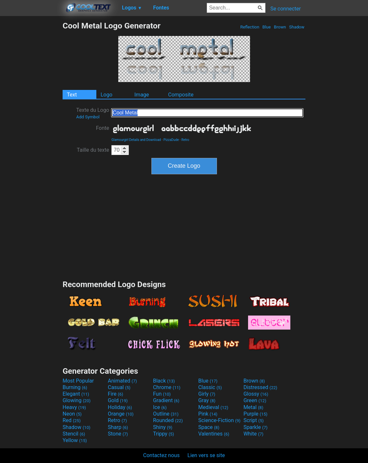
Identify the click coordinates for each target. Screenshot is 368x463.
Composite (181, 95)
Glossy (255, 394)
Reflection (249, 27)
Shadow (296, 27)
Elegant (76, 394)
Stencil (74, 434)
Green (254, 400)
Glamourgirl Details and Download (136, 140)
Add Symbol (87, 116)
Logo (106, 95)
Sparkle (255, 427)
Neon (72, 414)
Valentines (213, 434)
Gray (206, 400)
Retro (185, 140)
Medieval (213, 407)
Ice (159, 407)
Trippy (163, 434)
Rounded (168, 420)
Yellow (75, 440)
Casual (119, 387)
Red (72, 420)
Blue (266, 27)
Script (253, 420)
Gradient (166, 400)
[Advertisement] (31, 119)
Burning (75, 387)
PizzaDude (171, 140)
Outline (166, 414)
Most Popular (78, 381)
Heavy (74, 407)
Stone (118, 434)
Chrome (167, 387)
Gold (118, 400)
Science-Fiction (219, 420)
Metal (253, 407)
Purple (255, 414)
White (253, 434)
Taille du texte (93, 150)
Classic (210, 387)
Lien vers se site (206, 455)
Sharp (118, 427)
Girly (206, 394)
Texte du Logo (92, 113)
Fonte (102, 128)
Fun (162, 394)
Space (208, 427)
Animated (122, 381)
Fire (115, 394)
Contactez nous (161, 455)
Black (164, 381)
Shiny (162, 427)
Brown (280, 27)
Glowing (76, 400)
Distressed (260, 387)
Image (141, 95)
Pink (208, 414)
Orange (121, 414)
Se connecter (285, 9)
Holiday (120, 407)
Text (72, 95)
